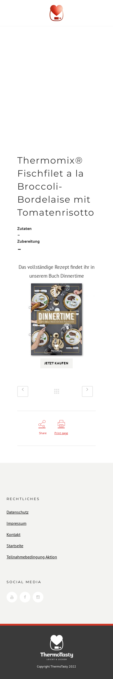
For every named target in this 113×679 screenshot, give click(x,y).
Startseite (15, 545)
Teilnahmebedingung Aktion (32, 556)
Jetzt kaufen (56, 363)
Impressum (16, 523)
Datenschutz (18, 512)
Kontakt (13, 534)
